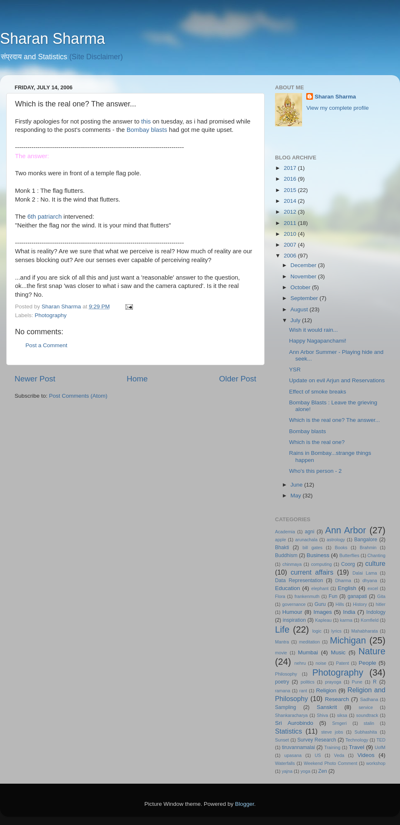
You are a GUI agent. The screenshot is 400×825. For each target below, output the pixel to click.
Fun (333, 596)
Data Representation (299, 580)
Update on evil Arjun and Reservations (337, 380)
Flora (280, 596)
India (349, 612)
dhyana (369, 580)
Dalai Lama (364, 572)
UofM (380, 747)
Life (282, 629)
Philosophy (286, 673)
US (318, 755)
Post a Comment (46, 345)
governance (293, 604)
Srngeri (339, 723)
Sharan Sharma (52, 38)
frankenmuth (307, 596)
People (367, 663)
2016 (291, 179)
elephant (319, 588)
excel (373, 588)
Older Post (237, 378)
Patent (342, 663)
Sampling (285, 707)
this (146, 121)
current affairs (311, 572)
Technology (356, 739)
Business (318, 555)
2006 (291, 255)
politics (308, 681)
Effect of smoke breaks (317, 392)
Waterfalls (285, 763)
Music (338, 652)
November (304, 276)
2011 (291, 223)
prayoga (333, 681)
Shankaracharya (291, 715)
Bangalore (365, 539)
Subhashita (366, 731)
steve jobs (332, 731)
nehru (300, 663)
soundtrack (367, 715)
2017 (291, 168)
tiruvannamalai (298, 747)
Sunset (282, 739)
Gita (381, 596)
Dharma (343, 580)
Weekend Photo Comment (331, 763)
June (297, 485)
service (366, 707)
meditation (309, 641)
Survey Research (316, 740)
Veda (339, 755)
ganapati (357, 596)
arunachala (306, 539)
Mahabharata (364, 630)
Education (287, 588)
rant (303, 690)
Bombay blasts (147, 129)
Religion (326, 690)
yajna (287, 771)
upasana (292, 755)
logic (316, 630)
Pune (357, 681)
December (304, 265)
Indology (375, 612)
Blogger (244, 804)
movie (281, 652)
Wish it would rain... (313, 330)
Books (341, 547)
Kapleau (323, 620)
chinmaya (292, 564)
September (305, 298)
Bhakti (282, 547)
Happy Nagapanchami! (317, 341)
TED (380, 739)
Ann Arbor (345, 530)
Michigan (348, 640)
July (296, 320)
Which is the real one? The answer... (334, 420)
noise (320, 663)
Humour (292, 612)
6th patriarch (45, 216)
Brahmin (368, 547)
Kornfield (370, 620)
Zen (322, 771)
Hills (339, 604)
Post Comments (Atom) (78, 396)
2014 (291, 201)
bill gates (312, 547)
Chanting (376, 555)
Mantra (282, 641)
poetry (282, 682)
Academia (285, 531)
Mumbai (308, 652)
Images (322, 612)
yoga (305, 771)
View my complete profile (337, 108)
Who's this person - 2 (315, 471)
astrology (336, 539)
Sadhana (369, 699)
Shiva (322, 715)
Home (137, 378)
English (347, 588)
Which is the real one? (317, 442)
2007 (291, 245)
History (360, 604)
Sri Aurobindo (294, 723)
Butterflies (350, 555)
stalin (369, 723)
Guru (320, 604)
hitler (380, 604)
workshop (375, 763)
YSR (295, 369)
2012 (291, 212)
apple (280, 539)
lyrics (336, 630)
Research (337, 699)
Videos (366, 755)
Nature (371, 651)
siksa (342, 715)
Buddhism (286, 555)
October (301, 287)
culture (375, 563)
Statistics (288, 731)
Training (332, 747)
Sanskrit (327, 707)
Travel (356, 747)
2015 (291, 190)
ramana (282, 690)
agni (310, 532)
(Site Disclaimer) (96, 57)
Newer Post (35, 378)
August (300, 309)
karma (346, 620)
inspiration (294, 620)
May (296, 495)
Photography (51, 315)
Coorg (348, 564)
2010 (291, 234)
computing (321, 564)
